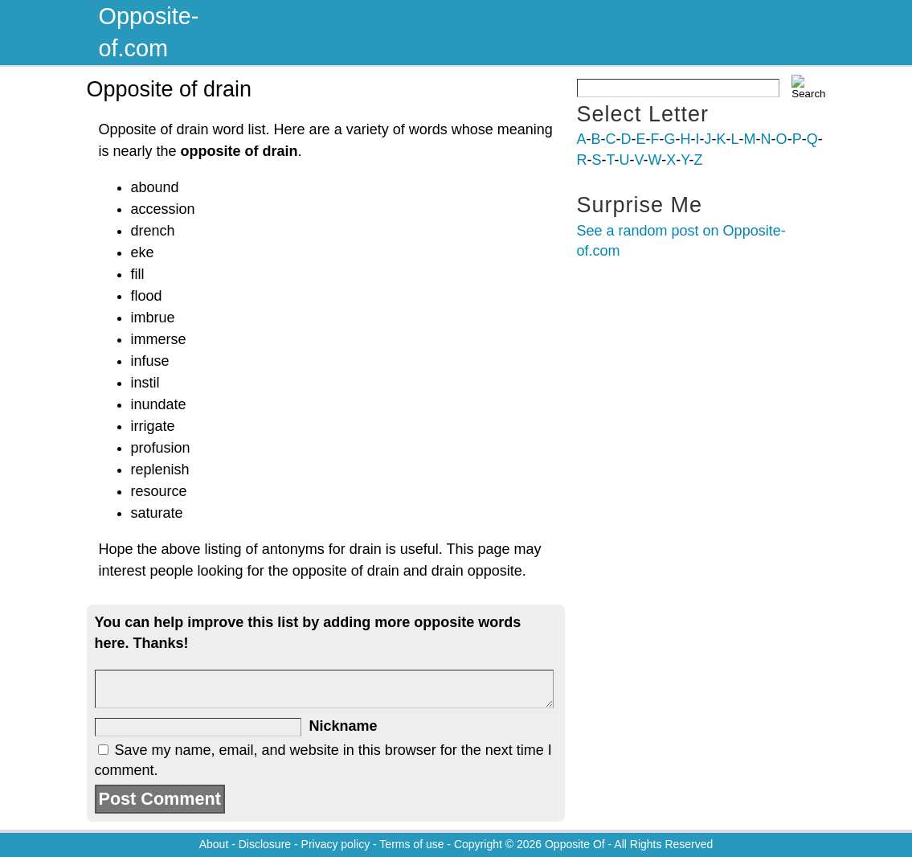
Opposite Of (575, 844)
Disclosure (265, 844)
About (214, 844)
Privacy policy (335, 844)
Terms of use (411, 844)
